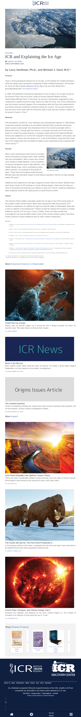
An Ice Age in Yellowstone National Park (27, 235)
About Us (7, 683)
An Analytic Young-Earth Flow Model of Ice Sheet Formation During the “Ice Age (35, 248)
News (13, 683)
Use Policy (26, 693)
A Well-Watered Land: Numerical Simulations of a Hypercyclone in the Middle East (43, 238)
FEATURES (9, 53)
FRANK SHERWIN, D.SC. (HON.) (15, 371)
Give (37, 683)
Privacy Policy (36, 693)
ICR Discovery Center (28, 211)
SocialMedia (51, 714)
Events (32, 683)
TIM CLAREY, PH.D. (12, 483)
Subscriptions (46, 693)
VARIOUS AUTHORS (15, 61)
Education (48, 683)
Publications (20, 683)
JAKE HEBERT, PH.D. (12, 618)
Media (27, 683)
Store (42, 683)
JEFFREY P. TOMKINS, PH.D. (14, 551)
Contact (55, 693)
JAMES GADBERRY (12, 331)
